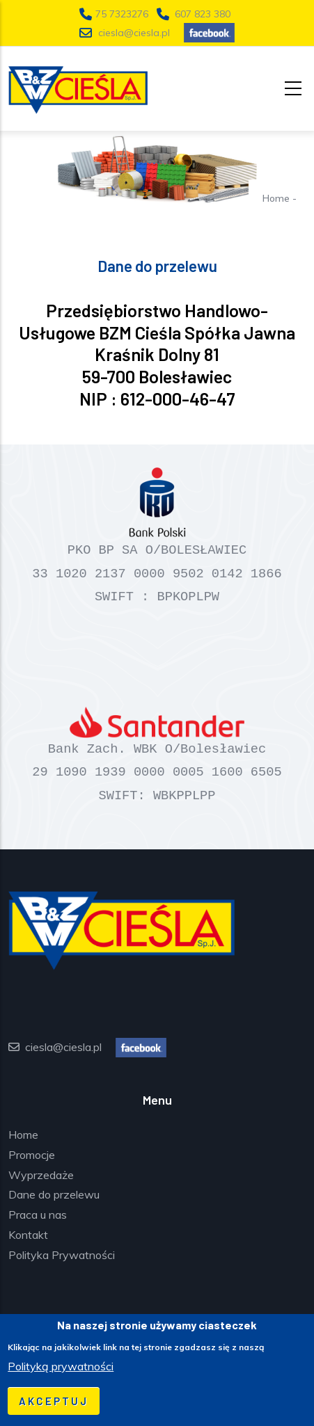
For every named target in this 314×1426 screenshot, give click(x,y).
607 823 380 (202, 14)
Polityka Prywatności (61, 1255)
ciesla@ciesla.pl (134, 32)
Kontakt (28, 1235)
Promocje (31, 1155)
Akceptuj (53, 1401)
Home (276, 198)
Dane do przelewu (54, 1194)
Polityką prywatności (60, 1366)
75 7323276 (123, 14)
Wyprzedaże (41, 1175)
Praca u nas (37, 1214)
